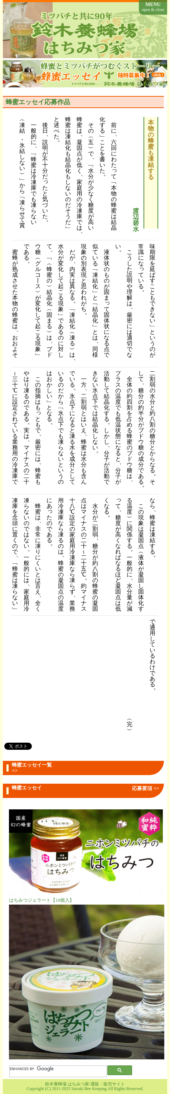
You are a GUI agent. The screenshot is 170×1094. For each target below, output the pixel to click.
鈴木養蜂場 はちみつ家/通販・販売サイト (85, 1084)
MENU (153, 7)
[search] (55, 1069)
